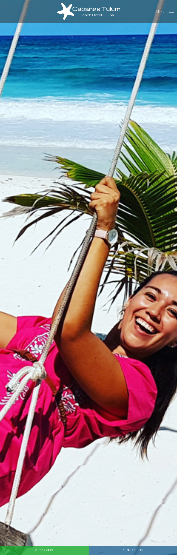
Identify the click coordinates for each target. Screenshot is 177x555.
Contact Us (133, 550)
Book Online (44, 550)
